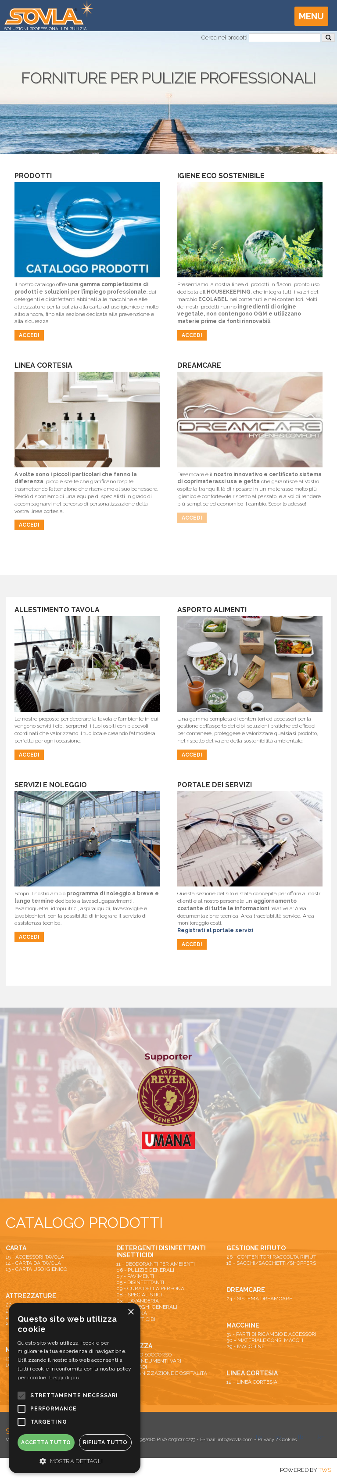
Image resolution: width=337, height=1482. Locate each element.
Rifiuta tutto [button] (105, 1442)
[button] (75, 1460)
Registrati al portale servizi (215, 930)
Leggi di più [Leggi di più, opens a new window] (64, 1377)
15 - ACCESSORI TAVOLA (35, 1257)
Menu (311, 16)
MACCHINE (242, 1325)
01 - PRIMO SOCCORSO (144, 1355)
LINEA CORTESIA (252, 1373)
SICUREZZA (134, 1345)
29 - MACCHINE (245, 1346)
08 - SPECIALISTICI (139, 1295)
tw (259, 1437)
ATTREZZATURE (31, 1295)
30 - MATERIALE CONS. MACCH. (265, 1340)
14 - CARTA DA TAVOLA (33, 1263)
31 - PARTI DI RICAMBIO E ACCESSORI (271, 1334)
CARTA (16, 1248)
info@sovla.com (235, 1440)
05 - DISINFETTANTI (140, 1282)
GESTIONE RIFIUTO (256, 1248)
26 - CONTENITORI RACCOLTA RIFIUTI (272, 1257)
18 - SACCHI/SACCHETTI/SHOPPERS (271, 1263)
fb (300, 1437)
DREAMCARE (245, 1289)
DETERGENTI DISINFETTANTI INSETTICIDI (161, 1252)
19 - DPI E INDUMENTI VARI (148, 1361)
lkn (320, 1437)
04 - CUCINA (131, 1313)
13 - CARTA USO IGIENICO (36, 1269)
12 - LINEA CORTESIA (251, 1382)
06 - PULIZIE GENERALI (145, 1270)
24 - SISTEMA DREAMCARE (259, 1298)
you (280, 1437)
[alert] (74, 1388)
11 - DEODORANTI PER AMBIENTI (155, 1264)
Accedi (29, 335)
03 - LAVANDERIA (137, 1301)
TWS (325, 1470)
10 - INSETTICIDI (135, 1319)
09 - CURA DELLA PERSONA (150, 1288)
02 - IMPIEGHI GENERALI (146, 1307)
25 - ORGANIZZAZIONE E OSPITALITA (161, 1373)
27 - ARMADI (131, 1367)
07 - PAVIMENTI (135, 1276)
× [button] (130, 1312)
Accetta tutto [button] (46, 1442)
